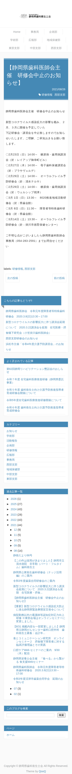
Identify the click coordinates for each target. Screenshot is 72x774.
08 (15, 550)
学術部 (14, 39)
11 (15, 534)
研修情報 (47, 94)
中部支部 (35, 48)
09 (15, 545)
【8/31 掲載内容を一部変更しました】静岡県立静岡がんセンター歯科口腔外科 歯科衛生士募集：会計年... (39, 630)
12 (15, 529)
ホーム (11, 734)
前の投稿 (59, 278)
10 (15, 540)
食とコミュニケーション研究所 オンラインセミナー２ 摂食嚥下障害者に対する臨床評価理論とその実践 (39, 641)
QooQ (42, 771)
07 (15, 688)
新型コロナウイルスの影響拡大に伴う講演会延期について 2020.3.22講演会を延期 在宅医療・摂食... (38, 589)
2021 (14, 525)
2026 (14, 498)
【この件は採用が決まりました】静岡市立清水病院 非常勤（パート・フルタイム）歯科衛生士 (38, 564)
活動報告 (12, 440)
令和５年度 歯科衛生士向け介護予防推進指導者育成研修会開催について (35, 391)
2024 (14, 509)
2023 (14, 514)
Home (16, 31)
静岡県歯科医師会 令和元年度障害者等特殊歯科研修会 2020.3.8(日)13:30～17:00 (38, 670)
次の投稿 (12, 278)
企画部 (53, 31)
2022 (14, 519)
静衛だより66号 (22, 555)
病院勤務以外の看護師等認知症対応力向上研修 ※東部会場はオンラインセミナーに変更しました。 (39, 618)
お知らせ (12, 431)
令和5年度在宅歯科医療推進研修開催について (34, 400)
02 (15, 694)
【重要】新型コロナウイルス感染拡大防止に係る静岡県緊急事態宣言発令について (39, 608)
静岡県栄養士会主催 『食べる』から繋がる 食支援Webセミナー (38, 660)
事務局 (35, 31)
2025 (14, 504)
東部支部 (14, 48)
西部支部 (56, 48)
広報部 (33, 39)
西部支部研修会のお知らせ (22, 338)
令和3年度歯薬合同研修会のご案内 (34, 580)
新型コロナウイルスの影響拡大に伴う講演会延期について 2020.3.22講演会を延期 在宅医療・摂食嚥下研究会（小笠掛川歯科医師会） (36, 327)
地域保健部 (53, 39)
